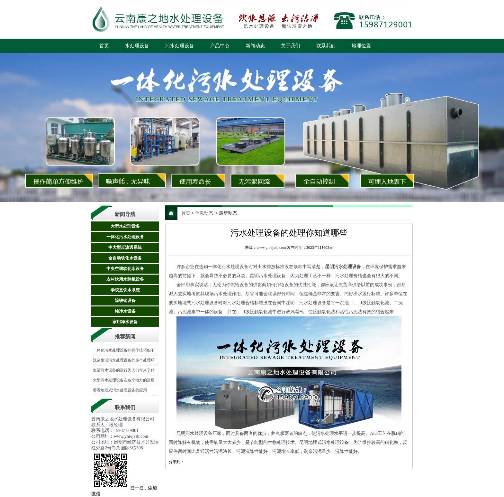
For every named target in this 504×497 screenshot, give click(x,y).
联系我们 (326, 45)
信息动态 (204, 213)
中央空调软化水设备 (125, 268)
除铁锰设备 (125, 300)
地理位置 (361, 45)
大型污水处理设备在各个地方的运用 (124, 380)
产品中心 (220, 45)
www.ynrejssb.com (271, 247)
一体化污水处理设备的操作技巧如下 (124, 350)
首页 (104, 45)
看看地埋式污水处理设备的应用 (120, 390)
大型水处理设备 (125, 226)
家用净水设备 (125, 321)
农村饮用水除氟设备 (125, 279)
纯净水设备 (125, 311)
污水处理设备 (179, 45)
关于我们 (290, 45)
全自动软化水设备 (125, 258)
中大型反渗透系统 (125, 247)
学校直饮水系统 (125, 289)
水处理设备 (137, 45)
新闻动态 (255, 45)
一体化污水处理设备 (125, 236)
